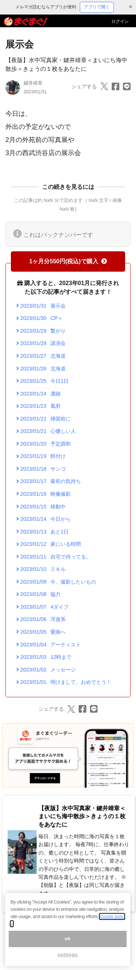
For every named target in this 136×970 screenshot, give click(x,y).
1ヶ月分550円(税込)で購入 (68, 261)
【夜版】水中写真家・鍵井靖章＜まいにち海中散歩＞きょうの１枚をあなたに (81, 816)
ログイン (120, 21)
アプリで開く (97, 6)
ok (68, 943)
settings (68, 959)
